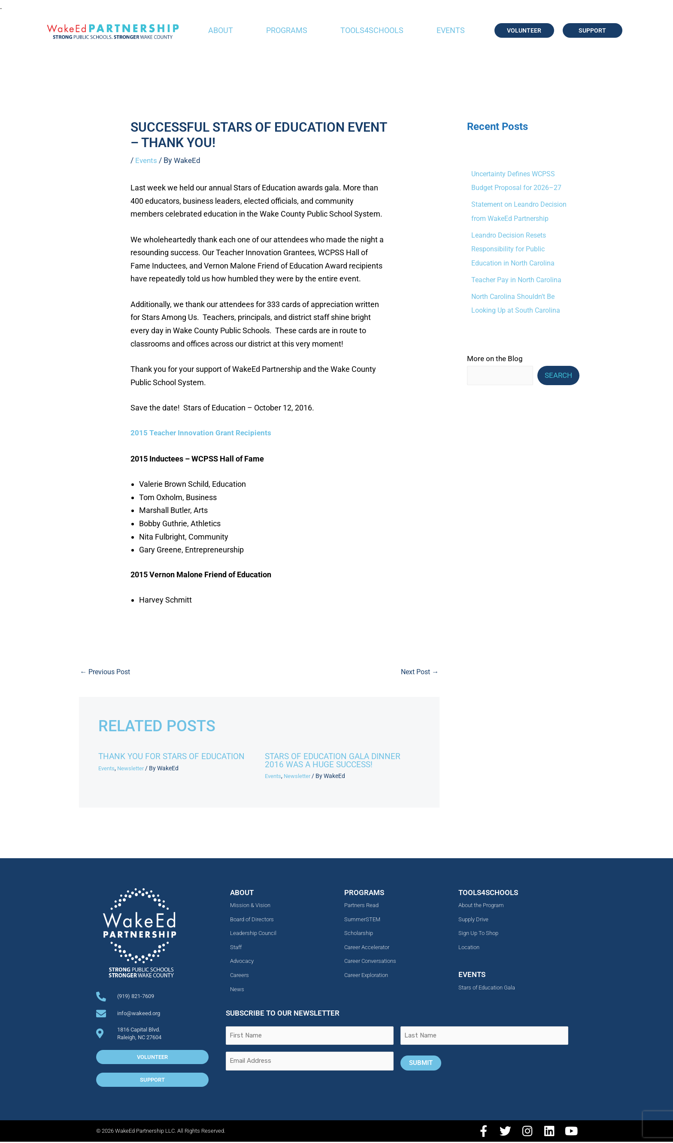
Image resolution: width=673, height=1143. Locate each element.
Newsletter (133, 769)
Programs (286, 30)
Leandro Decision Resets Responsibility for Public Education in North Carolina (515, 250)
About (220, 30)
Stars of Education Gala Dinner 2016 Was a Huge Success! (336, 761)
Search (558, 377)
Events (451, 30)
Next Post (418, 672)
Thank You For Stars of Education (175, 757)
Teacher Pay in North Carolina (519, 281)
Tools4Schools (371, 30)
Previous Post (107, 672)
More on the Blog (495, 360)
